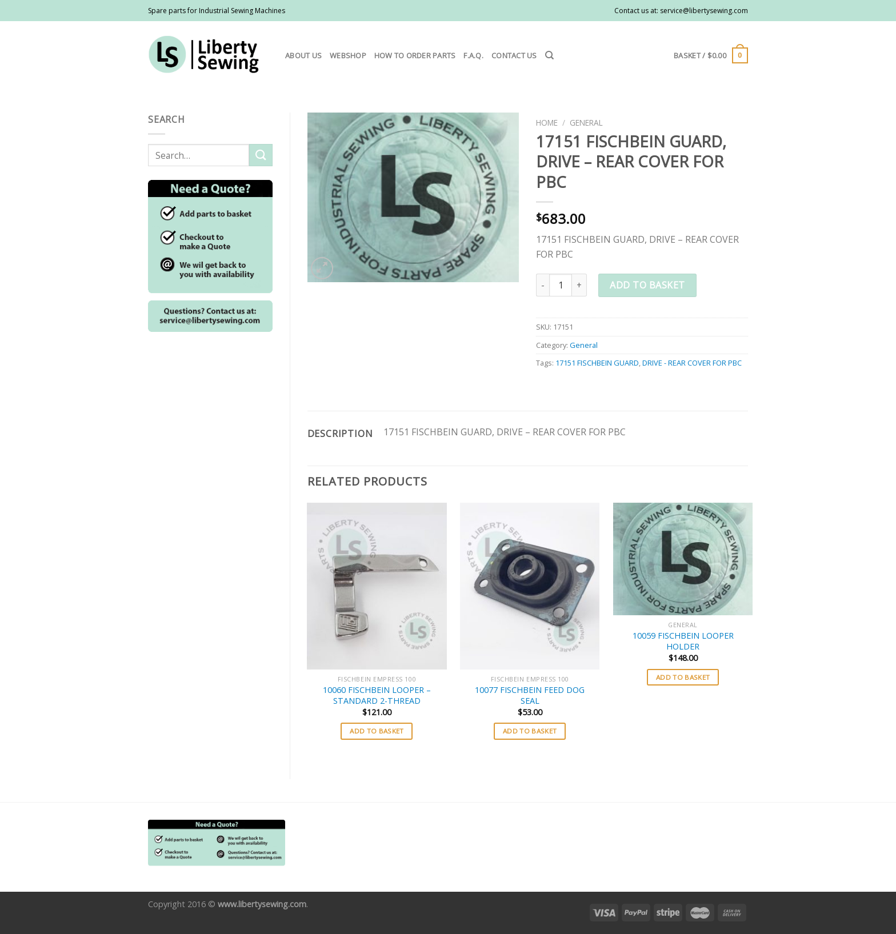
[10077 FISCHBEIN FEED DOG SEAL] (529, 586)
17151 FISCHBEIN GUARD (597, 363)
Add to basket (647, 285)
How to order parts (415, 55)
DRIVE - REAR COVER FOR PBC (692, 363)
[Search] (549, 55)
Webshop (348, 55)
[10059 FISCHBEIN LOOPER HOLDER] (683, 559)
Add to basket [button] (377, 731)
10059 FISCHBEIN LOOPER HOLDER (683, 641)
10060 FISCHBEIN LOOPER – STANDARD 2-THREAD (377, 695)
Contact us (514, 55)
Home (547, 122)
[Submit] (260, 155)
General (586, 122)
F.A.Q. (473, 55)
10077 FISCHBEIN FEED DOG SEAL (530, 695)
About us (303, 55)
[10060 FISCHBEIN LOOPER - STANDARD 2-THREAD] (376, 586)
